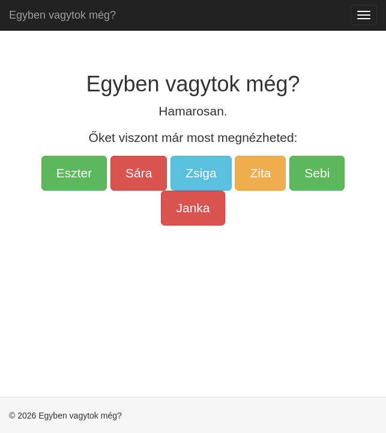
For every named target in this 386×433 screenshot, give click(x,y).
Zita (260, 173)
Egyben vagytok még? (62, 15)
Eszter (74, 173)
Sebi (317, 173)
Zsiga (200, 173)
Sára (138, 173)
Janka (193, 208)
